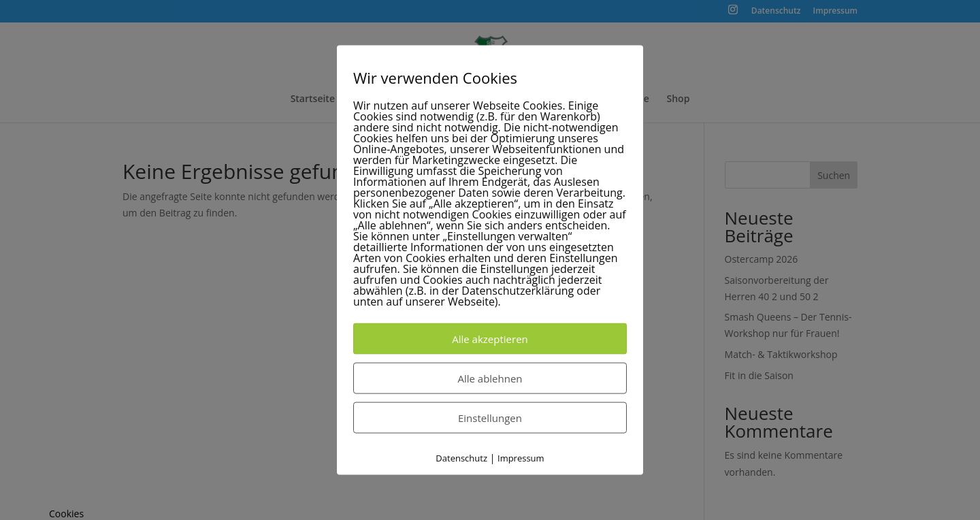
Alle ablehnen (489, 378)
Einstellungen (490, 418)
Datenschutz (461, 458)
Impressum (520, 458)
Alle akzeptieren (490, 339)
